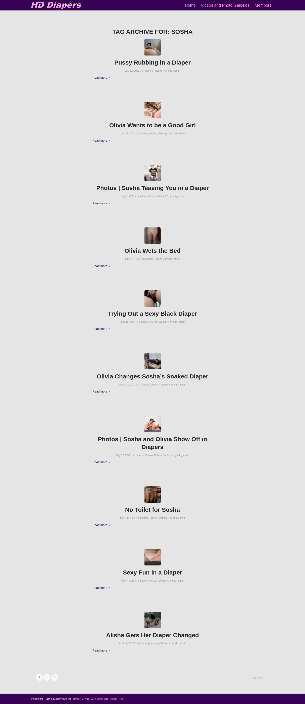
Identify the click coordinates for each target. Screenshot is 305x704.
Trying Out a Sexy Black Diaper (152, 313)
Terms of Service (81, 699)
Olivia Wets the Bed (152, 250)
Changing (144, 384)
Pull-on (153, 133)
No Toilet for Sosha (152, 509)
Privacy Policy (117, 699)
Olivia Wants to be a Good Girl (152, 125)
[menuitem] (190, 5)
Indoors (149, 70)
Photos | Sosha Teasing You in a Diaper (152, 188)
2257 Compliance (99, 699)
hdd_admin (174, 70)
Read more (102, 77)
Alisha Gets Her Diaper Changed (152, 635)
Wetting (163, 133)
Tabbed (158, 70)
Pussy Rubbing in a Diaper (152, 62)
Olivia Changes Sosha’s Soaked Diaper (152, 376)
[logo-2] (56, 5)
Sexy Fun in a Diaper (152, 572)
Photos (153, 196)
